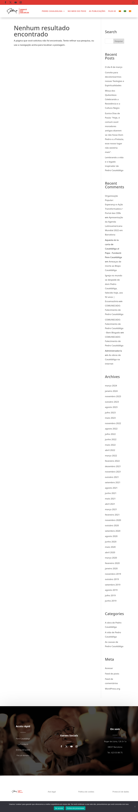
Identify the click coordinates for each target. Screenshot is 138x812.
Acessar (109, 668)
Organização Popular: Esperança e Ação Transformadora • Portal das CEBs (114, 204)
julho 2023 (110, 412)
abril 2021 (110, 503)
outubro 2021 (112, 477)
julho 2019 (110, 595)
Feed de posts (112, 673)
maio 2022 (110, 444)
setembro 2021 (112, 482)
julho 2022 (110, 434)
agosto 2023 (111, 407)
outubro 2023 (112, 401)
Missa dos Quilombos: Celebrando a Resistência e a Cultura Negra (112, 99)
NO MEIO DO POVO (77, 11)
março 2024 (111, 385)
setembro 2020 (112, 530)
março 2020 (111, 557)
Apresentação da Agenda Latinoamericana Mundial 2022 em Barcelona (114, 226)
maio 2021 (110, 498)
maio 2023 (110, 417)
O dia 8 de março (113, 67)
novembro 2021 (113, 471)
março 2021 (111, 509)
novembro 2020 (113, 520)
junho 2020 (110, 541)
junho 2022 (110, 439)
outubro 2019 (112, 579)
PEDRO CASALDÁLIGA (52, 11)
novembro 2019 (113, 573)
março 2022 (111, 455)
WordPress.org (112, 688)
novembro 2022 (113, 423)
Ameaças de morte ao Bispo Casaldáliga (113, 266)
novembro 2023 (113, 396)
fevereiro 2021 (112, 514)
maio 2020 (110, 546)
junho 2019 (110, 600)
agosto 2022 (111, 428)
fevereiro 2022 (112, 460)
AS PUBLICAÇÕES (97, 11)
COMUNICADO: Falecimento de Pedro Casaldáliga (114, 310)
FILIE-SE (112, 11)
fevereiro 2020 (112, 563)
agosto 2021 (111, 487)
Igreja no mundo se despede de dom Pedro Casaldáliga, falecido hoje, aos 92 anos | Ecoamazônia (114, 288)
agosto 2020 (111, 536)
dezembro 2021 (113, 466)
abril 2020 (110, 552)
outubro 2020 (112, 525)
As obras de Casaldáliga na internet (113, 359)
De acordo (59, 808)
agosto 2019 (111, 589)
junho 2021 (110, 493)
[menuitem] (120, 11)
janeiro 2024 (111, 391)
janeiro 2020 (111, 568)
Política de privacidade (75, 808)
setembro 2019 (112, 584)
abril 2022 (110, 450)
